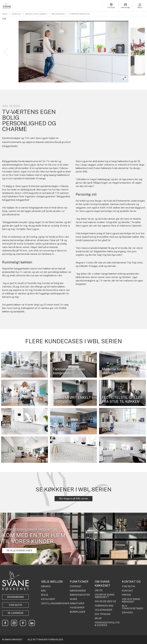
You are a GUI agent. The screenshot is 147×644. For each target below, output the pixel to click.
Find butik (15, 605)
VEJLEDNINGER (103, 610)
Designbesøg (15, 597)
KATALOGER (48, 599)
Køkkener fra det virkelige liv (36, 14)
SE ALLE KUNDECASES (19, 550)
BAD (43, 590)
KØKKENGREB (78, 590)
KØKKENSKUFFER (80, 595)
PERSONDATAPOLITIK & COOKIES (107, 623)
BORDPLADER (77, 612)
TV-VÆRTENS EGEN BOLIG (79, 14)
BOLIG (44, 595)
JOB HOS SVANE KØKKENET (131, 600)
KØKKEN (46, 586)
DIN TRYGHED (103, 614)
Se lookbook (15, 613)
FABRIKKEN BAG (104, 606)
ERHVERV (127, 612)
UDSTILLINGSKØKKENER (54, 603)
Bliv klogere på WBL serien (73, 498)
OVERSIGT (76, 586)
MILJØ (98, 618)
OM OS (98, 590)
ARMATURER (77, 603)
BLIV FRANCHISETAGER (132, 607)
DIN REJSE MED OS (105, 601)
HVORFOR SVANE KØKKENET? (105, 596)
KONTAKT (127, 590)
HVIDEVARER (77, 607)
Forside (4, 14)
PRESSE (126, 595)
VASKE (73, 599)
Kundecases (16, 14)
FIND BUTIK (128, 586)
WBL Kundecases (58, 14)
